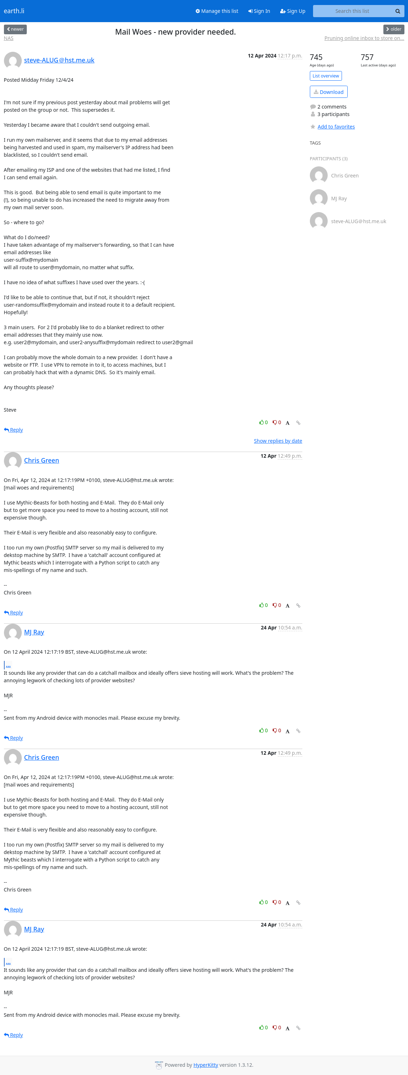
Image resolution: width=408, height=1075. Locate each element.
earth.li (14, 11)
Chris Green (41, 460)
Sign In (259, 10)
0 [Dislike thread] (277, 422)
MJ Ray (34, 632)
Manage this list (217, 10)
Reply (13, 429)
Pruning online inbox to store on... (364, 38)
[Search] (398, 11)
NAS (9, 38)
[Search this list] (352, 11)
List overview (326, 76)
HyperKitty (205, 1064)
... (8, 665)
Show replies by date (278, 440)
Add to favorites (332, 126)
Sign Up (293, 10)
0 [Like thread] (264, 422)
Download (328, 92)
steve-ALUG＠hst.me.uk (59, 60)
